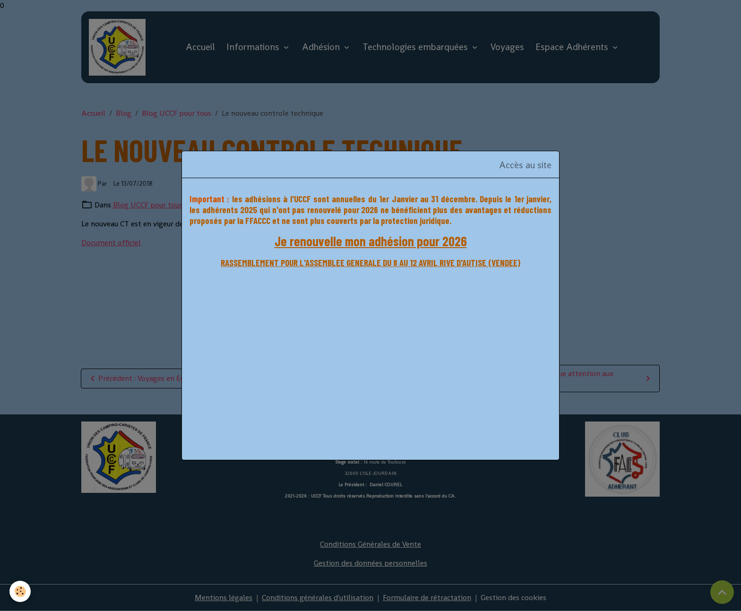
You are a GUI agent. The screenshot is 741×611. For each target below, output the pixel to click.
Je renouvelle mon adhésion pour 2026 (371, 241)
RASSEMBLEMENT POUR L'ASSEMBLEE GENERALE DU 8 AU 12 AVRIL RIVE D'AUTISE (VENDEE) (370, 262)
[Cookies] (20, 591)
